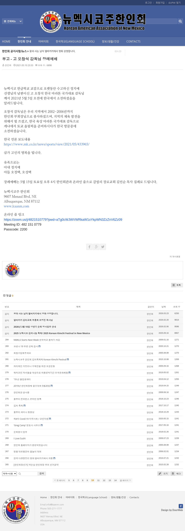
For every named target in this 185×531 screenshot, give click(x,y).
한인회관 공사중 (21, 392)
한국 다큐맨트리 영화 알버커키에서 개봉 (33, 458)
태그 (175, 473)
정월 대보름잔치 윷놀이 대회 (27, 451)
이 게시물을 (175, 256)
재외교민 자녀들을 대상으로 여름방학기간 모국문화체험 (41, 372)
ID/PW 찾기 (174, 3)
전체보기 (12, 21)
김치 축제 (18, 405)
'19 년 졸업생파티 (22, 379)
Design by (172, 510)
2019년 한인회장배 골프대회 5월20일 (32, 385)
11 (98, 480)
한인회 (8, 65)
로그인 (148, 3)
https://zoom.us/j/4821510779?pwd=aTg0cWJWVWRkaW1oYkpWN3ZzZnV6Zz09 (63, 219)
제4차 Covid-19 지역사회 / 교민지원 (31, 418)
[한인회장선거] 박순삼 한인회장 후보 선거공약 (36, 464)
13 (110, 480)
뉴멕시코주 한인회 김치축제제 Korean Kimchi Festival (40, 359)
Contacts (133, 41)
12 (104, 480)
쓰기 (162, 473)
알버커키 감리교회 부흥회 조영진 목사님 (33, 320)
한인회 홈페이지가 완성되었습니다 (30, 445)
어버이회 (43, 41)
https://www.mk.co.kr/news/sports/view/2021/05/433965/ (47, 144)
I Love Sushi (20, 438)
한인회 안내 (24, 40)
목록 (176, 285)
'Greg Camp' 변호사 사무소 (27, 425)
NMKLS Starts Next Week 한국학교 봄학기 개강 (37, 339)
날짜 (164, 306)
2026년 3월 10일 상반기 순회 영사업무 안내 (35, 326)
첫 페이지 (59, 480)
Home (6, 41)
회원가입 (160, 3)
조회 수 (176, 306)
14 (115, 480)
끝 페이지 (125, 480)
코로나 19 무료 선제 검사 (26, 346)
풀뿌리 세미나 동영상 (24, 412)
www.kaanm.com (16, 206)
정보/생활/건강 (110, 41)
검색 (42, 473)
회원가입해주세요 (22, 353)
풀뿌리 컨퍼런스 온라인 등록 (27, 399)
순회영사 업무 (20, 432)
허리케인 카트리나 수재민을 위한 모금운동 (34, 366)
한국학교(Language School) (75, 41)
